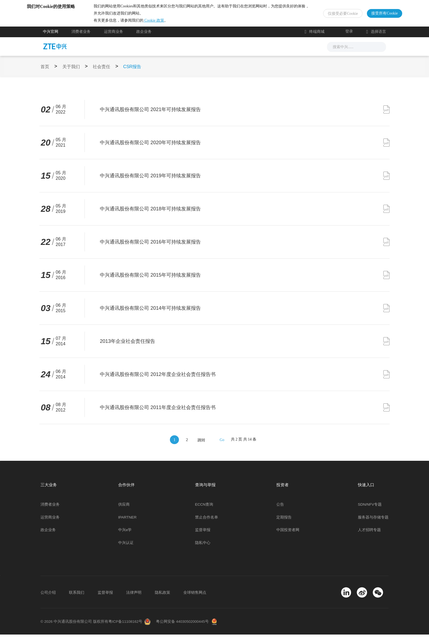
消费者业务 (81, 37)
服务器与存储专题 (373, 523)
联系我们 (76, 598)
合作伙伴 (254, 51)
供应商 (124, 510)
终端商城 (314, 37)
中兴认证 (126, 548)
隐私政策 (162, 598)
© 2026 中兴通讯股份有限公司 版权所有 (74, 627)
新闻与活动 (147, 51)
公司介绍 (48, 598)
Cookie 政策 (170, 23)
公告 (280, 510)
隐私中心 (202, 548)
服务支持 (224, 51)
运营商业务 (113, 37)
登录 (349, 37)
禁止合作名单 (206, 523)
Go (222, 445)
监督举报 (202, 535)
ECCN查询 (204, 510)
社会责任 (101, 72)
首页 (44, 72)
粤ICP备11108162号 (125, 627)
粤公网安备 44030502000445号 (182, 627)
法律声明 (133, 598)
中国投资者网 (287, 535)
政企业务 (144, 37)
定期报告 (284, 523)
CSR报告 (132, 72)
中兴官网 (50, 37)
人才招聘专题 (369, 535)
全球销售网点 (194, 598)
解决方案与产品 (186, 51)
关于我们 (284, 51)
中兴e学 (125, 535)
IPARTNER (127, 523)
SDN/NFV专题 (370, 510)
